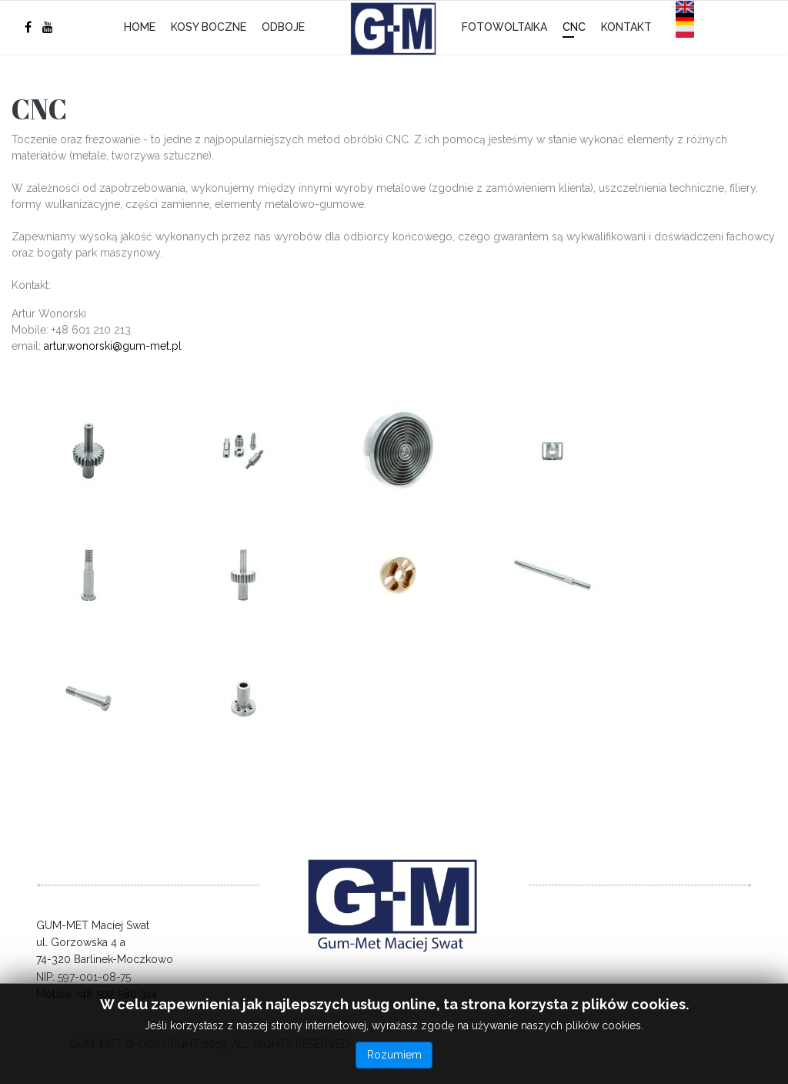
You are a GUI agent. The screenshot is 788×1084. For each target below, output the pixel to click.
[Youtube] (47, 27)
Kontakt (626, 27)
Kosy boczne (208, 27)
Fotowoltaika (504, 27)
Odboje (283, 27)
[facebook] (28, 27)
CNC (574, 27)
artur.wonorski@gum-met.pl (113, 346)
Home (139, 27)
